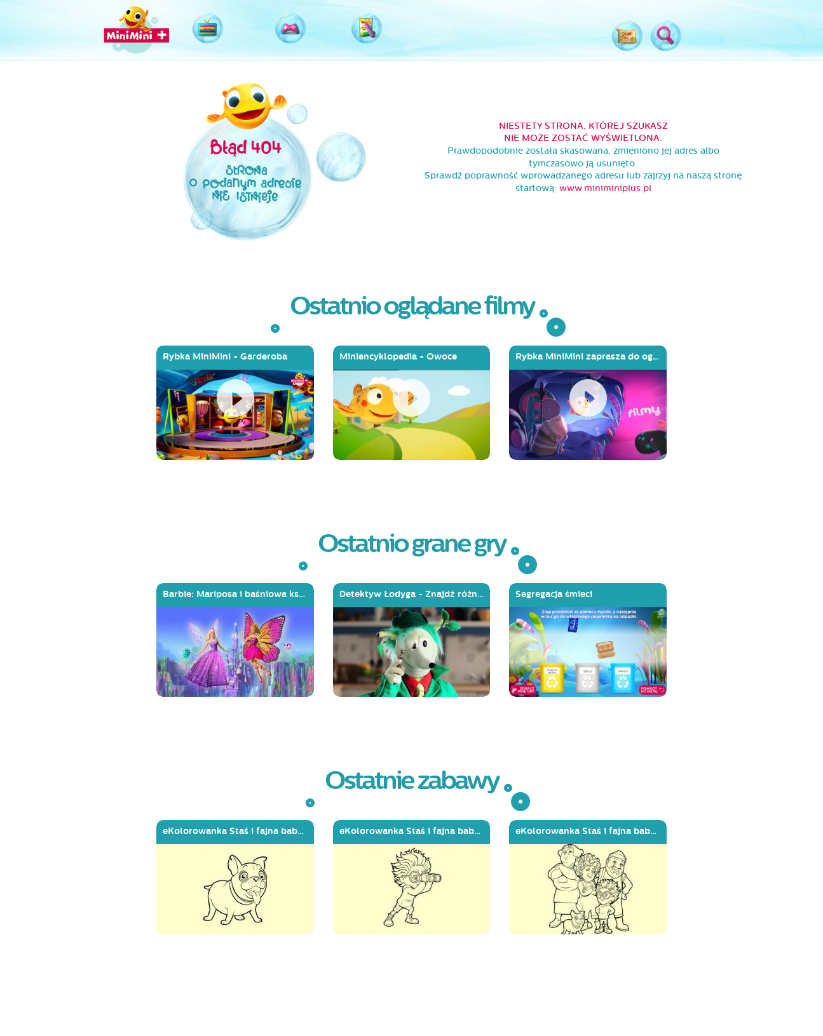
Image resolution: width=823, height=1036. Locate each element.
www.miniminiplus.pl (605, 188)
